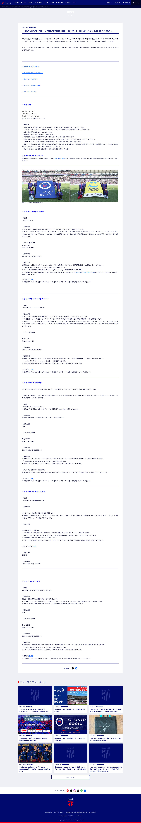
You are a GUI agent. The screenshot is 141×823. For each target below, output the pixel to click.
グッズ (117, 2)
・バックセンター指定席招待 (31, 85)
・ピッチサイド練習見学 (30, 79)
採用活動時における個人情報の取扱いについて (76, 812)
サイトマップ (79, 816)
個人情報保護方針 (60, 158)
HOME (3, 7)
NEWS (7, 7)
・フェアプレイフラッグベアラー (32, 73)
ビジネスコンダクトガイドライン (66, 816)
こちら (31, 279)
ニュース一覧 (70, 777)
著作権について (92, 812)
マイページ (126, 2)
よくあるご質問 (48, 812)
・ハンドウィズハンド (29, 92)
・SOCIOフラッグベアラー (30, 66)
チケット (109, 2)
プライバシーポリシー (59, 812)
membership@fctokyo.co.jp (84, 272)
